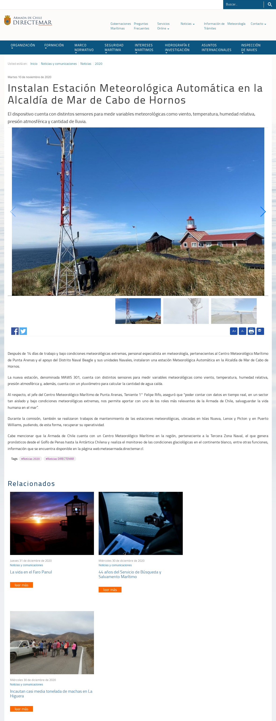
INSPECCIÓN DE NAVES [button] (251, 48)
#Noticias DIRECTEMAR (60, 459)
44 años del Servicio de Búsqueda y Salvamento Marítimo (128, 573)
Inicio (33, 63)
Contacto (258, 23)
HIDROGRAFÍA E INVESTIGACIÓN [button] (177, 48)
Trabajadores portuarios (223, 659)
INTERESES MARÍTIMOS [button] (144, 48)
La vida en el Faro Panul (31, 570)
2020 (98, 63)
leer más (21, 583)
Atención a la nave (219, 654)
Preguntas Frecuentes (141, 25)
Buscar (270, 4)
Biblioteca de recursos (92, 706)
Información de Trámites (214, 25)
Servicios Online (163, 25)
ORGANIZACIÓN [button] (23, 46)
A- (242, 331)
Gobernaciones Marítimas (121, 25)
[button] (263, 212)
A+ (234, 331)
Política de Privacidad (60, 706)
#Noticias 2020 (30, 459)
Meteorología (236, 23)
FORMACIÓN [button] (54, 46)
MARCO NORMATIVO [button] (84, 48)
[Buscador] (243, 4)
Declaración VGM (219, 665)
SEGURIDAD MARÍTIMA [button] (114, 48)
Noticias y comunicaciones (59, 63)
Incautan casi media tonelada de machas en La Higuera (222, 573)
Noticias (188, 23)
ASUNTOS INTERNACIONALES (217, 47)
